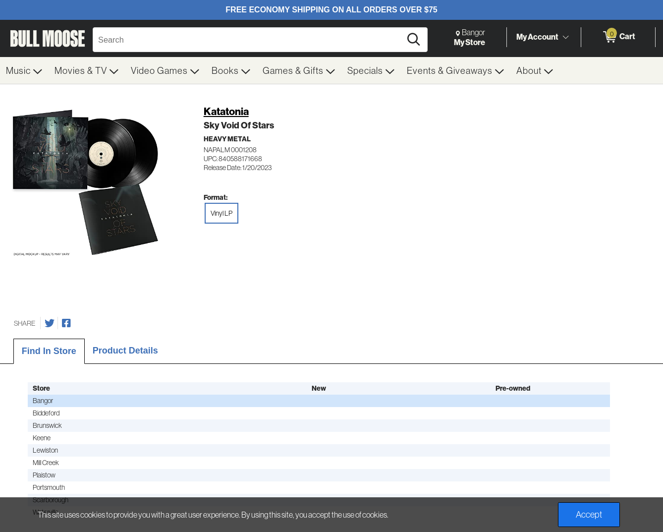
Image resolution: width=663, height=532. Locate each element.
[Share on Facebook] (66, 323)
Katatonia (226, 111)
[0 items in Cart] (618, 37)
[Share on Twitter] (50, 323)
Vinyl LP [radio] (221, 213)
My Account (537, 37)
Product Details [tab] (125, 350)
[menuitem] (24, 70)
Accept (589, 514)
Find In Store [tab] (49, 351)
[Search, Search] (248, 40)
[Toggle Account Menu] (565, 37)
